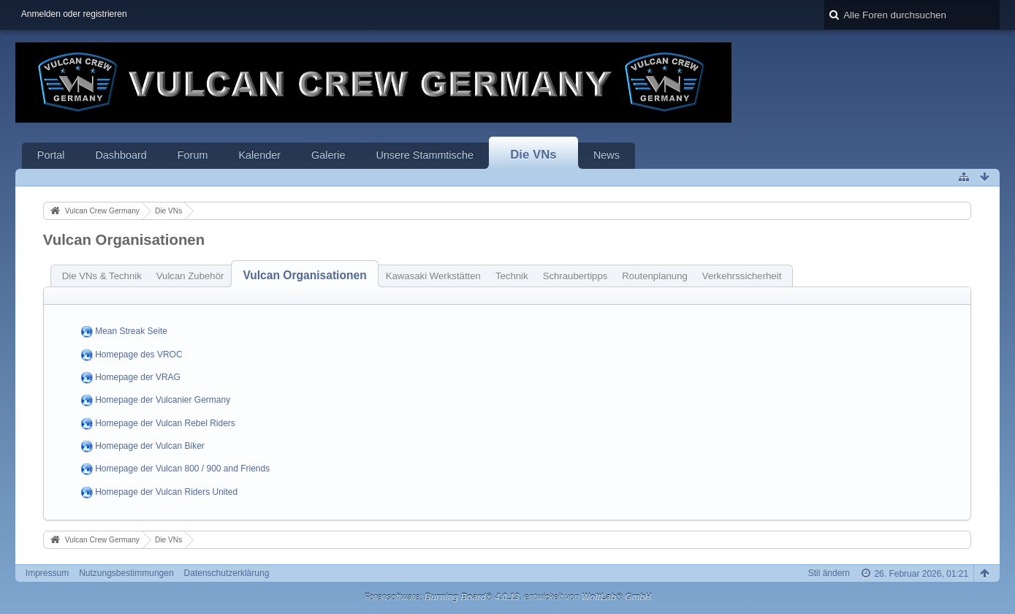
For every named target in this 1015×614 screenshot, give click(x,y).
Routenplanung (654, 275)
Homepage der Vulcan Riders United (166, 492)
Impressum (47, 573)
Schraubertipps (575, 275)
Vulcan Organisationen (304, 275)
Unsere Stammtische (425, 155)
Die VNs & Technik (102, 275)
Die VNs (533, 155)
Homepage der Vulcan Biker (150, 446)
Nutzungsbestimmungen (126, 573)
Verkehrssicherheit (741, 275)
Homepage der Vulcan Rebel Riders (165, 423)
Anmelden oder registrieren (74, 14)
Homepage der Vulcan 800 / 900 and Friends (182, 469)
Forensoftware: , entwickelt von (508, 597)
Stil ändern (829, 573)
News (606, 155)
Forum (193, 155)
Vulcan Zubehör (190, 275)
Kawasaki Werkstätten (433, 275)
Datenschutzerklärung (227, 573)
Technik (511, 275)
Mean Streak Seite (131, 332)
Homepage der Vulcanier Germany (162, 400)
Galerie (328, 155)
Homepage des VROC (138, 354)
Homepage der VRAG (137, 377)
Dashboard (120, 155)
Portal (51, 155)
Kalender (259, 155)
